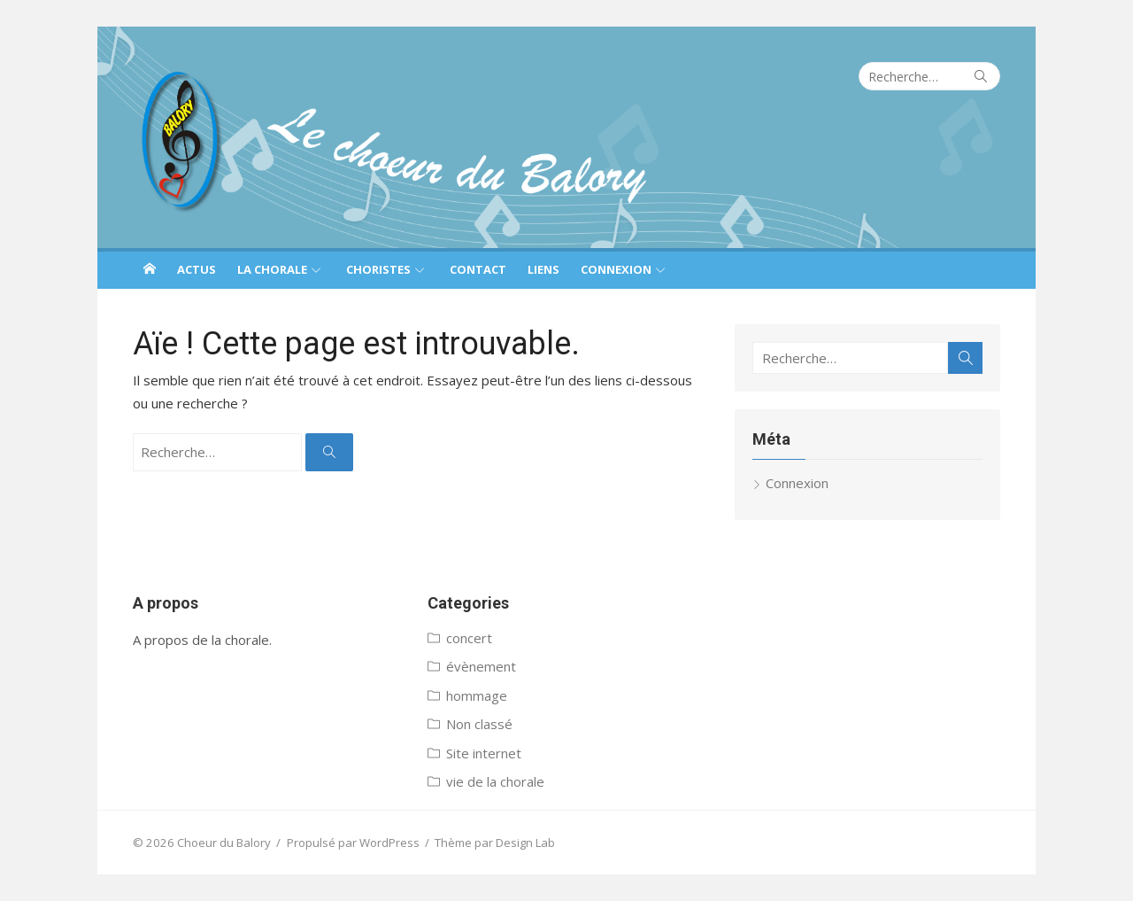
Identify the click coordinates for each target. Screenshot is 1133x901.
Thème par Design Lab (495, 843)
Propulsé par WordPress (353, 843)
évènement (481, 666)
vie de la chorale (495, 781)
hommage (476, 695)
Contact (478, 269)
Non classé (479, 724)
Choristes (378, 269)
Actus (196, 269)
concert (469, 638)
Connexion (616, 269)
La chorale (272, 269)
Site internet (483, 753)
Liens (543, 269)
